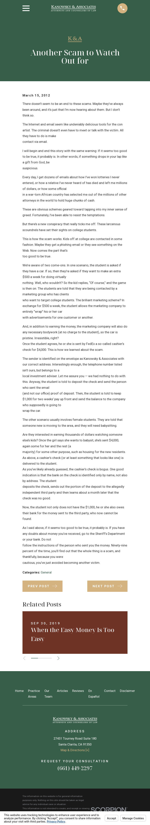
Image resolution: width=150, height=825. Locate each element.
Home (19, 691)
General (46, 572)
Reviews (78, 691)
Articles (62, 691)
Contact (110, 691)
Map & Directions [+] (75, 750)
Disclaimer (127, 691)
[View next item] (59, 658)
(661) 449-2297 (74, 768)
